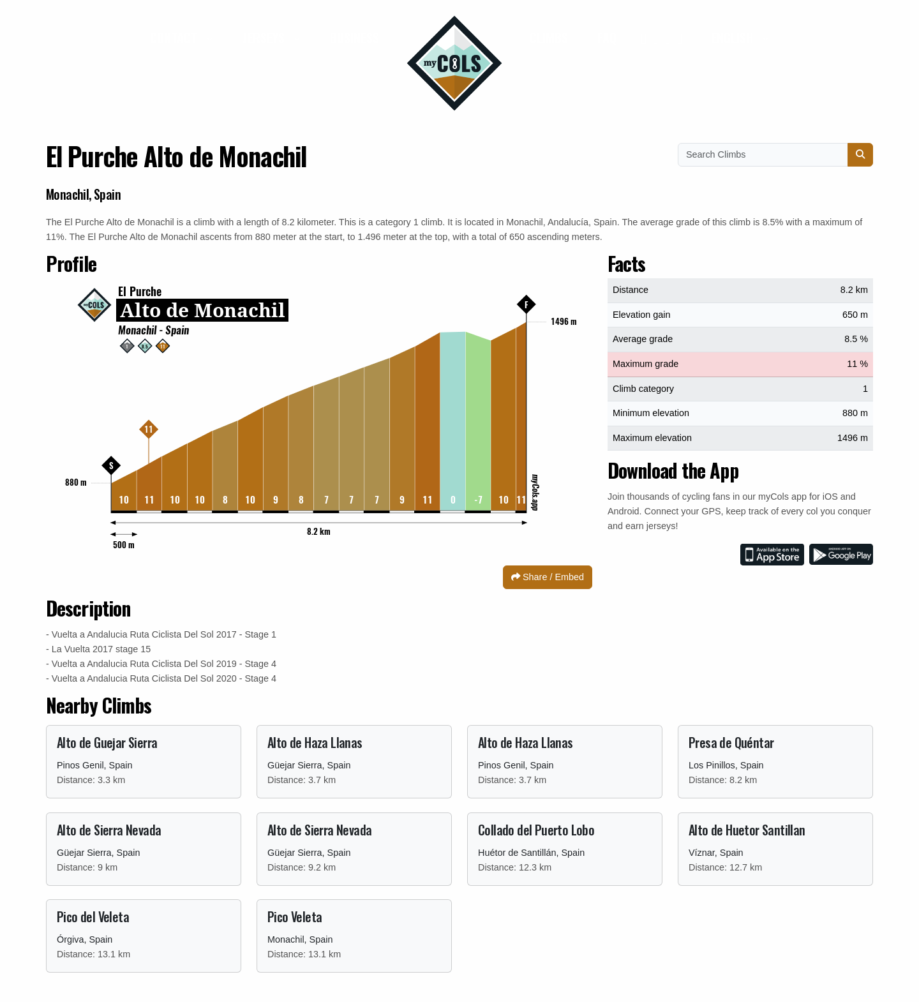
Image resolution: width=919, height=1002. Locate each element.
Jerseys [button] (265, 37)
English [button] (733, 37)
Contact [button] (175, 37)
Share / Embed (547, 577)
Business (354, 37)
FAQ (606, 37)
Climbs (549, 37)
